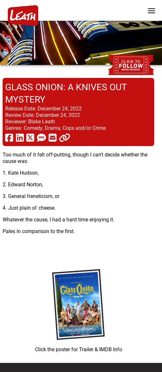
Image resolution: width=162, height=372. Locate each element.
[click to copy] (64, 137)
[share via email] (53, 137)
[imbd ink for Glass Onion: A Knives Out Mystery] (78, 309)
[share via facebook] (9, 137)
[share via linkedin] (20, 137)
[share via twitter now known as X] (30, 137)
